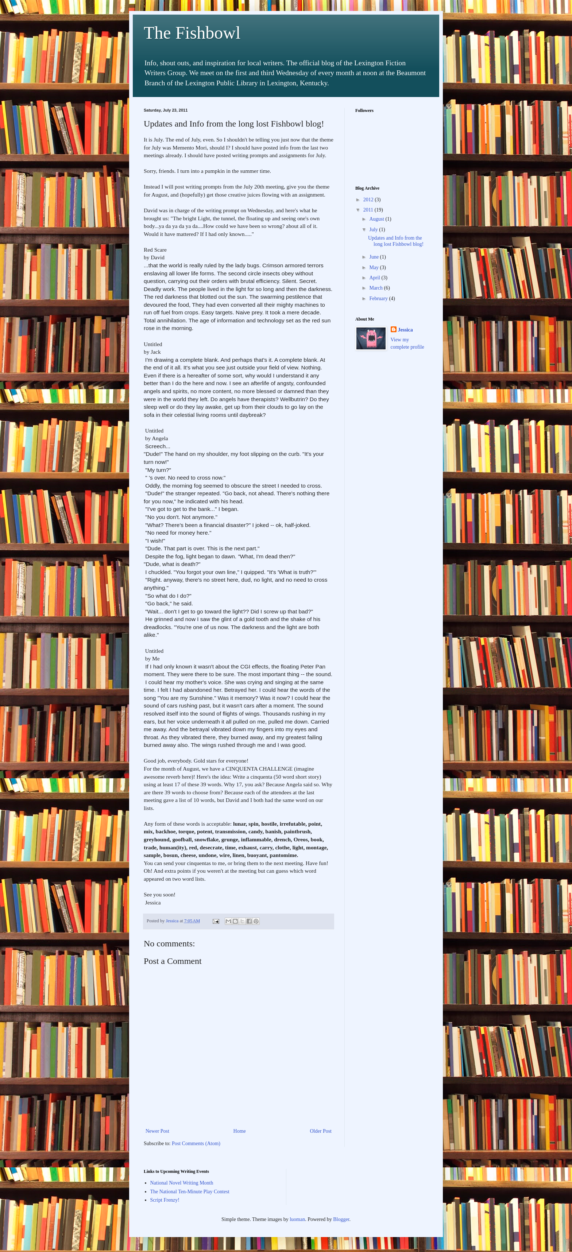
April (375, 277)
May (374, 267)
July (374, 229)
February (379, 298)
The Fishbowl (192, 32)
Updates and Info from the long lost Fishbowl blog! (396, 241)
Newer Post (157, 1131)
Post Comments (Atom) (196, 1143)
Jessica (405, 330)
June (374, 257)
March (376, 288)
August (377, 219)
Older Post (321, 1131)
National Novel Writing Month (181, 1183)
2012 (369, 199)
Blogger (341, 1219)
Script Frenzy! (164, 1200)
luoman (297, 1219)
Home (239, 1131)
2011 (369, 210)
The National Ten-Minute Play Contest (189, 1191)
